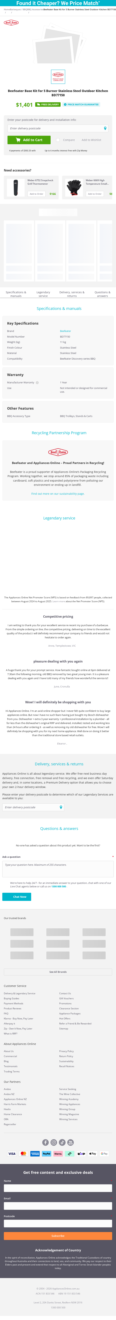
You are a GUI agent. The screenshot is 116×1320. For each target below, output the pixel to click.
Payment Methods (13, 1003)
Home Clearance (13, 1114)
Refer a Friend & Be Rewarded (75, 1023)
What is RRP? (10, 1033)
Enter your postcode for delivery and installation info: (42, 120)
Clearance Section (69, 1008)
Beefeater (65, 331)
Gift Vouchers (66, 998)
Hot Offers (64, 1018)
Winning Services (68, 1119)
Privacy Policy (66, 1051)
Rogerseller (10, 1124)
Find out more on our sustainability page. (58, 493)
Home (7, 9)
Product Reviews (12, 1008)
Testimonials (11, 1066)
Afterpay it (9, 1023)
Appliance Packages (70, 1013)
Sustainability (66, 1061)
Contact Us (65, 993)
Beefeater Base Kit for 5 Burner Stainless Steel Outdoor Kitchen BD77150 (79, 9)
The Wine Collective (69, 1094)
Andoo (7, 1089)
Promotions (65, 1003)
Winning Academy (68, 1099)
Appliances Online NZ (15, 1099)
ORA (6, 1119)
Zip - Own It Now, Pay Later (18, 1028)
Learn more (59, 601)
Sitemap (63, 1028)
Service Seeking (67, 1089)
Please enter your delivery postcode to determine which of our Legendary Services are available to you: (57, 796)
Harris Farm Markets (15, 1104)
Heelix (7, 1109)
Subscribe (58, 1236)
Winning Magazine (69, 1114)
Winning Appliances (69, 1104)
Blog (6, 1061)
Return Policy (66, 1056)
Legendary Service (25, 993)
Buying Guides (11, 998)
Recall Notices (66, 1066)
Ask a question (11, 857)
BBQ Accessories (35, 9)
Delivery (8, 993)
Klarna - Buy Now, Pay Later (18, 1018)
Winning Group (67, 1109)
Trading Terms (12, 1071)
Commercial (10, 1056)
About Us (9, 1051)
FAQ (6, 1013)
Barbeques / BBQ (18, 9)
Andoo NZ (9, 1094)
